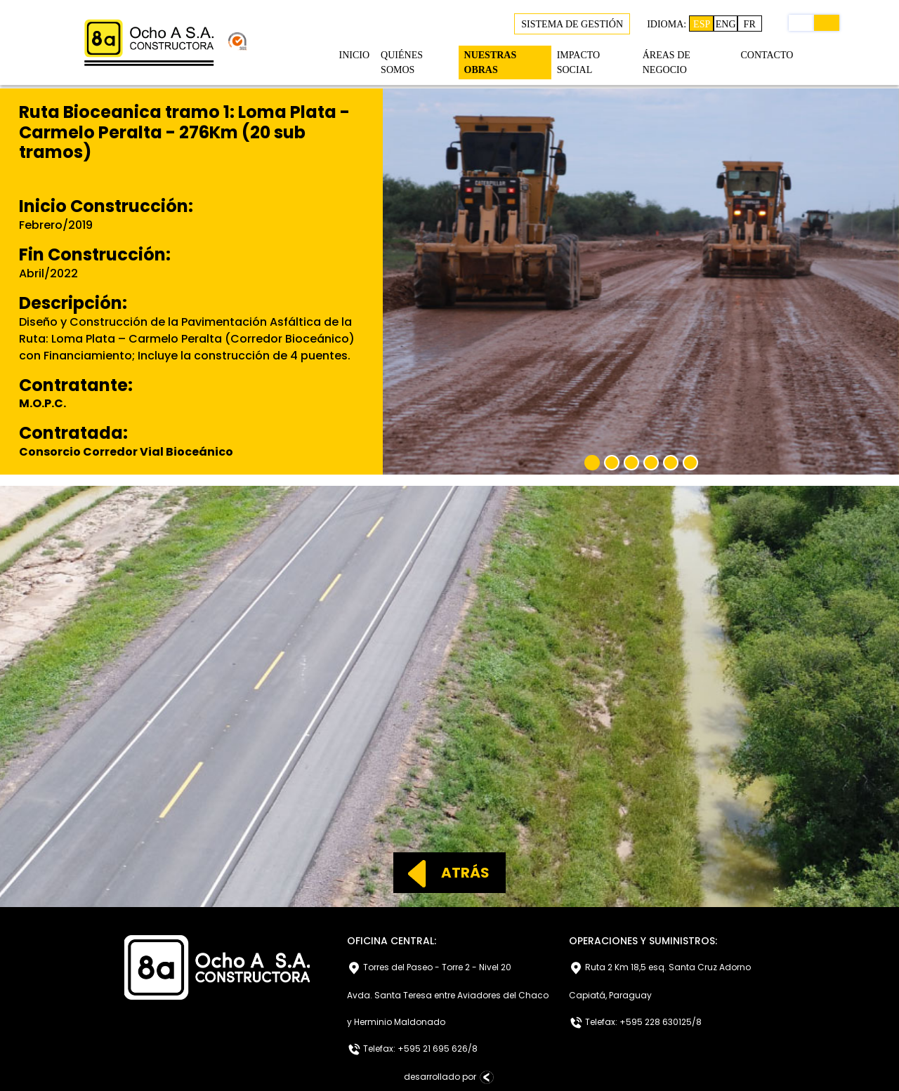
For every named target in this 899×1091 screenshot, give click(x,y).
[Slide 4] (651, 462)
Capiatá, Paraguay (610, 995)
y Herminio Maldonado (396, 1022)
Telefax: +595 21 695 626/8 (412, 1050)
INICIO (354, 55)
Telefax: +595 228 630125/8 (635, 1023)
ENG (726, 24)
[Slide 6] (690, 462)
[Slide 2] (611, 462)
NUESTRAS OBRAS (490, 62)
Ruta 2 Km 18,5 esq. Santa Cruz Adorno (660, 968)
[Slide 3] (631, 462)
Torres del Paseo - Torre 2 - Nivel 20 (429, 968)
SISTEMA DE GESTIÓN (572, 24)
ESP (701, 24)
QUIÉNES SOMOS (402, 62)
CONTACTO (766, 55)
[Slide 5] (670, 462)
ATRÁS (442, 872)
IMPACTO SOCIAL (578, 62)
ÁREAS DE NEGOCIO (666, 62)
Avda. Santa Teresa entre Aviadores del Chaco (448, 995)
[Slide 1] (592, 462)
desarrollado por (450, 1077)
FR (750, 24)
